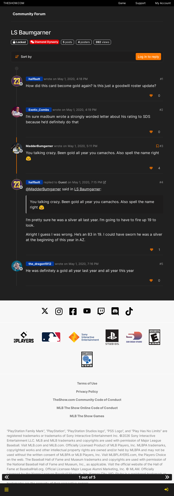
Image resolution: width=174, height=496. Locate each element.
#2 (161, 109)
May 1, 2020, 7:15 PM (87, 182)
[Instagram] (59, 311)
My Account (163, 3)
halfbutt (34, 79)
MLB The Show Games (87, 416)
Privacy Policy (87, 391)
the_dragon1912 (40, 264)
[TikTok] (129, 311)
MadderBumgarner (39, 146)
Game (122, 3)
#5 (161, 264)
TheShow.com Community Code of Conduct (87, 400)
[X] (44, 311)
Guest (62, 182)
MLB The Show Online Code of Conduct (87, 408)
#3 (161, 146)
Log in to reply (148, 56)
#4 (161, 182)
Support (140, 3)
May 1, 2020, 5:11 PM (82, 146)
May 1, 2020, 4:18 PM (73, 79)
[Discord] (115, 311)
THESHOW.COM (13, 3)
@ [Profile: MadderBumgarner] (43, 189)
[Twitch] (101, 311)
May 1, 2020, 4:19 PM (81, 109)
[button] (6, 489)
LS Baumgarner (87, 189)
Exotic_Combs (39, 109)
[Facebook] (73, 311)
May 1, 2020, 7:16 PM (84, 264)
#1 (161, 79)
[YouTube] (87, 311)
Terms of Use (87, 383)
